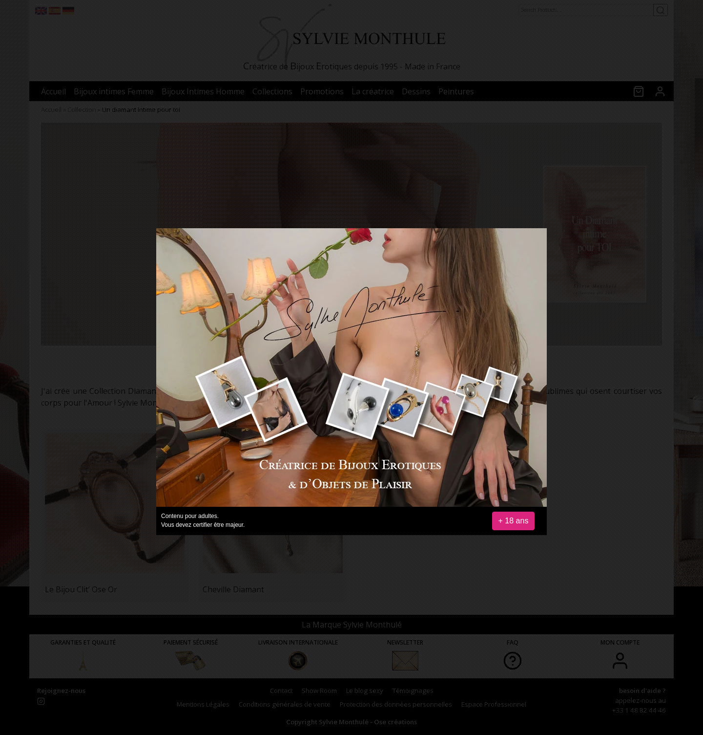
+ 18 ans (513, 521)
